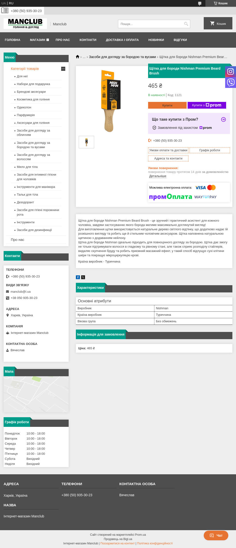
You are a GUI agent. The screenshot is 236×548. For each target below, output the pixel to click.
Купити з (206, 105)
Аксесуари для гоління (33, 123)
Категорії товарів (25, 68)
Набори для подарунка (33, 84)
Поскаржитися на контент (117, 543)
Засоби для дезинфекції (34, 230)
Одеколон (24, 107)
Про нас (63, 40)
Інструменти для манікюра (36, 187)
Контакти (87, 40)
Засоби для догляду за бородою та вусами (122, 57)
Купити (167, 105)
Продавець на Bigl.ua (118, 539)
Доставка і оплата (122, 40)
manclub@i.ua (21, 291)
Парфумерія (26, 115)
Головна (12, 40)
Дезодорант (25, 202)
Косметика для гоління (33, 99)
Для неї (22, 76)
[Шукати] (186, 24)
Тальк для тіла (27, 194)
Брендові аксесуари (31, 91)
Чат (216, 535)
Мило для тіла (27, 167)
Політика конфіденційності (155, 543)
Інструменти (25, 222)
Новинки (156, 40)
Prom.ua (140, 534)
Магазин (37, 40)
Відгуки (180, 40)
